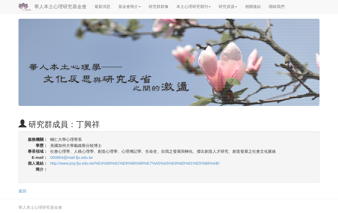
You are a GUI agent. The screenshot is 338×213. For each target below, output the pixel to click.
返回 (22, 191)
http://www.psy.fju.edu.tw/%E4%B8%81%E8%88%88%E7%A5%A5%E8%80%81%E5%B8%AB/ (134, 163)
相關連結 (253, 6)
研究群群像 (158, 6)
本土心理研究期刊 (193, 6)
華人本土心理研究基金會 (60, 6)
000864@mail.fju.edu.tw (71, 157)
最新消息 (102, 6)
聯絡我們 (277, 6)
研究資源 (228, 6)
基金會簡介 (129, 6)
